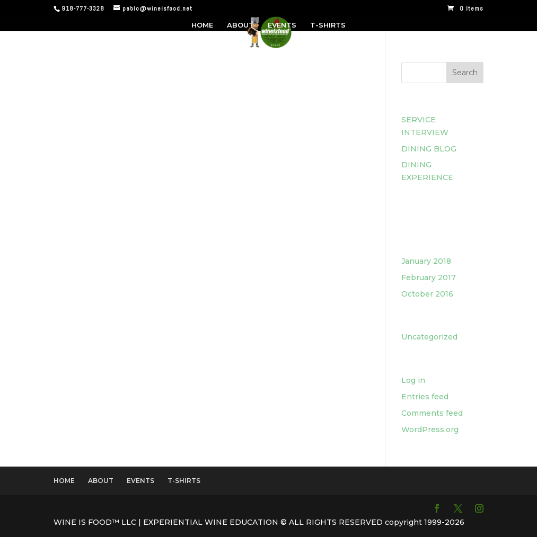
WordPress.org (430, 429)
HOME (202, 25)
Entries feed (424, 396)
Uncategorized (429, 337)
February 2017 (428, 277)
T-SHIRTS (328, 25)
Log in (413, 380)
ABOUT (240, 25)
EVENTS (282, 25)
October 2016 (427, 294)
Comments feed (432, 413)
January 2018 (426, 261)
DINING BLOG (428, 149)
